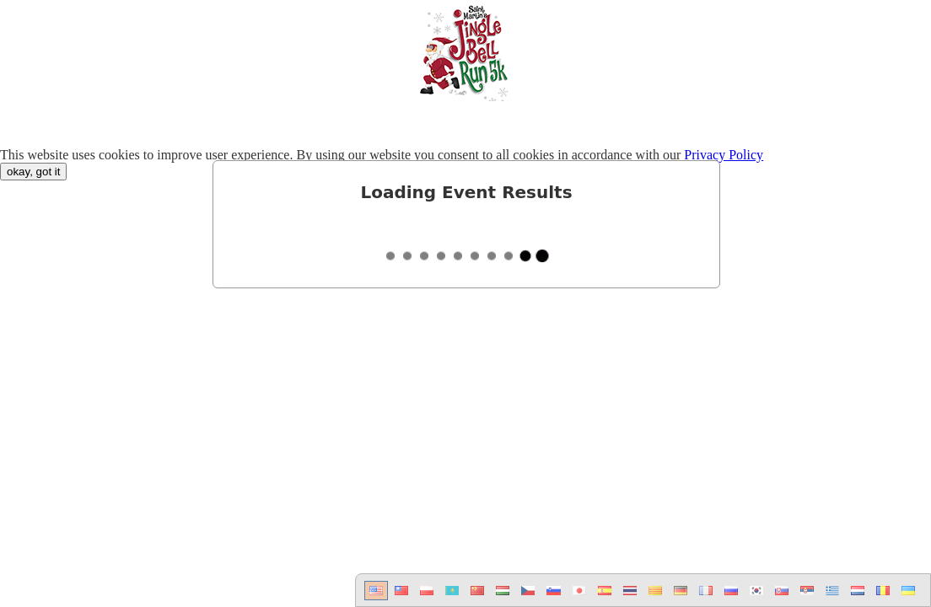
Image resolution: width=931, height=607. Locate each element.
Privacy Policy (723, 155)
